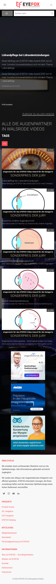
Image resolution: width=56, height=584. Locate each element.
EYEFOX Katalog (9, 520)
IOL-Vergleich (7, 511)
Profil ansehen (7, 105)
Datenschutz (7, 568)
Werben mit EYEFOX (10, 559)
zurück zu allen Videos (38, 114)
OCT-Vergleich (8, 516)
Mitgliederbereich (9, 533)
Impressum (7, 572)
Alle (4, 143)
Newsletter (6, 537)
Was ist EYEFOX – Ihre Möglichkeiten (17, 555)
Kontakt (5, 563)
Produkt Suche (8, 507)
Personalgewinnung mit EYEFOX (15, 541)
